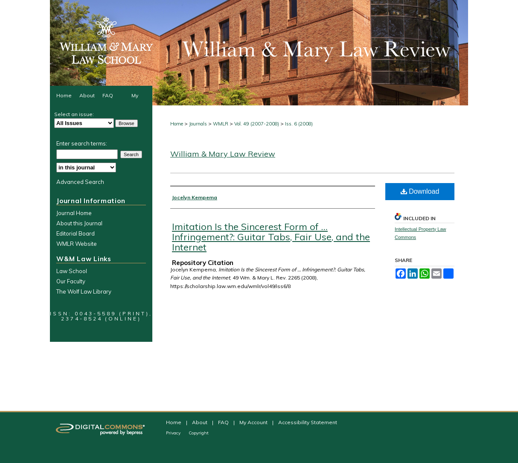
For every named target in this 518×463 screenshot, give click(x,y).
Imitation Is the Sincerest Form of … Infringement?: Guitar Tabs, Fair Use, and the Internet (271, 237)
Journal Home (74, 213)
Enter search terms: (81, 143)
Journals (198, 124)
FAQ (224, 422)
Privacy (174, 433)
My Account (254, 422)
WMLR (220, 124)
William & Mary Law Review (222, 154)
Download (420, 191)
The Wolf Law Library (83, 291)
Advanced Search (80, 181)
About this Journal (79, 223)
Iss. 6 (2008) (299, 124)
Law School (71, 271)
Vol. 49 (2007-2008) (256, 124)
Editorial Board (75, 233)
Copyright (199, 433)
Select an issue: (74, 114)
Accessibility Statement (307, 422)
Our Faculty (70, 281)
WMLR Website (76, 243)
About (200, 422)
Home (176, 124)
